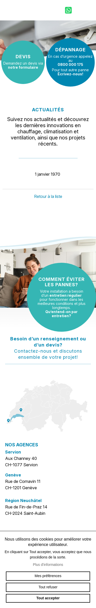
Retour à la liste (48, 196)
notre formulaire (23, 67)
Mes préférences (48, 576)
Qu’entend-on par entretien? (61, 313)
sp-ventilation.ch (22, 10)
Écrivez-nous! (70, 74)
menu (87, 10)
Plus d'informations (48, 565)
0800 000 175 (70, 64)
